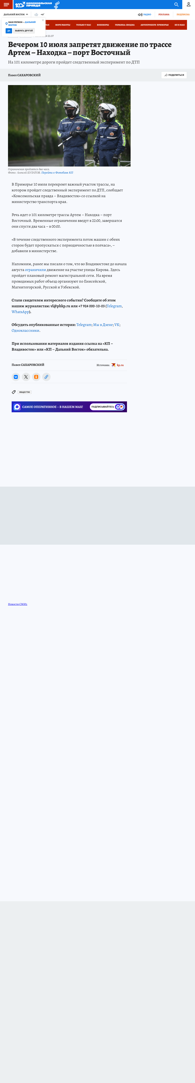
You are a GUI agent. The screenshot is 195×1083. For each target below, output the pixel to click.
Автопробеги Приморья (155, 24)
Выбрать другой (24, 31)
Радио (147, 14)
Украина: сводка (125, 24)
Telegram (114, 306)
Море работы (62, 24)
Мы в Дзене (103, 324)
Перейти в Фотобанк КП (57, 172)
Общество (24, 392)
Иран (46, 24)
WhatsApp (20, 312)
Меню (4, 4)
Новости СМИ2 (17, 604)
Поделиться (174, 75)
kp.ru (120, 365)
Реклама (163, 14)
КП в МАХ (180, 24)
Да (8, 31)
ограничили (35, 269)
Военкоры (103, 24)
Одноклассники (25, 330)
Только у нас (83, 24)
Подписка (183, 14)
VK (116, 324)
